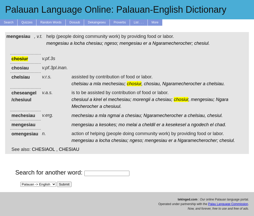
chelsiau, (197, 115)
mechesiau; (114, 83)
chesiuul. (112, 106)
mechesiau (83, 115)
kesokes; (108, 124)
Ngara (222, 99)
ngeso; (111, 43)
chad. (220, 124)
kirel (97, 99)
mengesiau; (203, 99)
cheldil (148, 124)
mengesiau (57, 43)
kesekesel (176, 124)
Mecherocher (85, 106)
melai (131, 124)
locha (79, 43)
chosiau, (152, 83)
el (105, 99)
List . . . (139, 22)
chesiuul (80, 99)
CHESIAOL (43, 149)
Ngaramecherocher (182, 83)
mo (121, 124)
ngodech (200, 124)
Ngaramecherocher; (172, 43)
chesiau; (94, 43)
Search (9, 22)
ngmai (114, 115)
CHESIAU (69, 149)
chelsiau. (216, 83)
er (145, 43)
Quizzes (26, 22)
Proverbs (120, 22)
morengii (141, 99)
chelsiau (80, 83)
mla (97, 83)
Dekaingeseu (97, 22)
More (155, 22)
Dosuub (75, 22)
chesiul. (202, 43)
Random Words (50, 22)
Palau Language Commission (228, 204)
